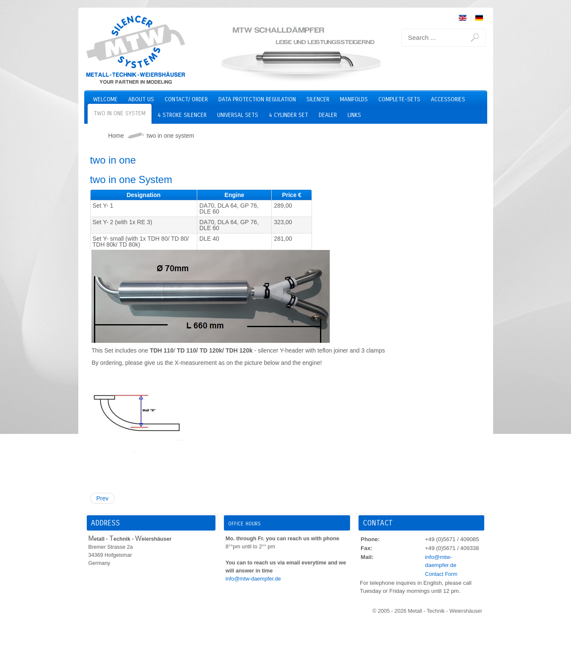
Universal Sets (237, 115)
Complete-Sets (399, 99)
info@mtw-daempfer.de (253, 579)
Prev (103, 498)
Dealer (328, 115)
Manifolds (354, 99)
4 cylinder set (288, 115)
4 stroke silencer (182, 115)
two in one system (120, 113)
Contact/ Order (186, 99)
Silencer (317, 99)
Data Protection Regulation (257, 99)
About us (141, 99)
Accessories (448, 99)
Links (354, 115)
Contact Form (441, 574)
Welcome (105, 99)
